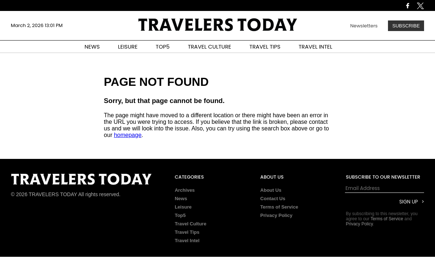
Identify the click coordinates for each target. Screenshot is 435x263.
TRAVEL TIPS (264, 46)
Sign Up (408, 201)
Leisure (183, 207)
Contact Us (273, 198)
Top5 (180, 215)
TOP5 (163, 46)
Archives (185, 190)
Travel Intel (187, 240)
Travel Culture (190, 223)
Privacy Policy (276, 215)
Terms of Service (279, 207)
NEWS (92, 46)
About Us (270, 190)
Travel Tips (187, 232)
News (181, 198)
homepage (127, 135)
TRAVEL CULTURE (209, 46)
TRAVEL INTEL (315, 46)
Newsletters (363, 25)
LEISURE (127, 46)
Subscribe (406, 25)
